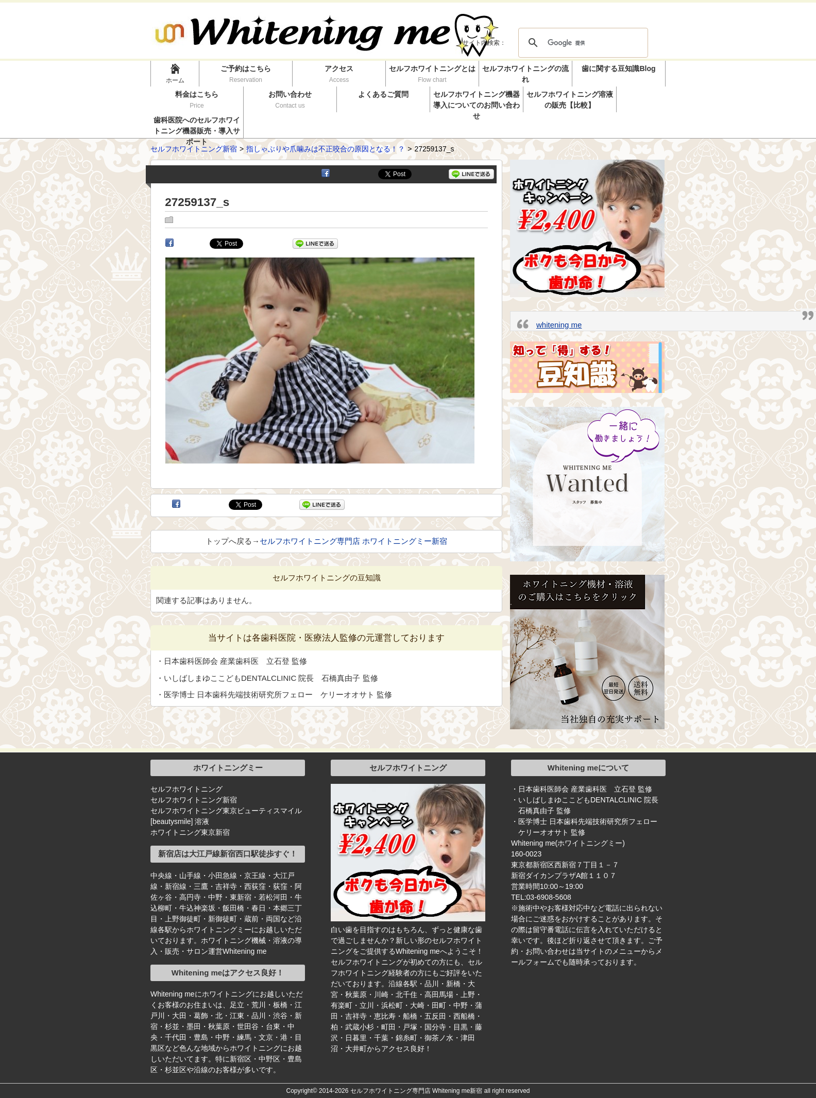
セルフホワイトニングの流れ (525, 73)
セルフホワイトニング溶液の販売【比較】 (569, 99)
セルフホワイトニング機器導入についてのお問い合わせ (476, 101)
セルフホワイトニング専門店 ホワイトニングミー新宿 (353, 541)
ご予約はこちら (245, 73)
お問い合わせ (290, 99)
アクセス (339, 73)
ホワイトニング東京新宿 (190, 832)
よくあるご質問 (383, 94)
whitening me (559, 324)
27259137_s (197, 202)
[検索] (582, 43)
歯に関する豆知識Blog (618, 68)
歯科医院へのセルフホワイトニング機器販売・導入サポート (197, 127)
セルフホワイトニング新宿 (193, 800)
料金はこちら (197, 99)
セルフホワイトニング (186, 789)
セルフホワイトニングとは (432, 73)
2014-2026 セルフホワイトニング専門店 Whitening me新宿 (400, 1090)
